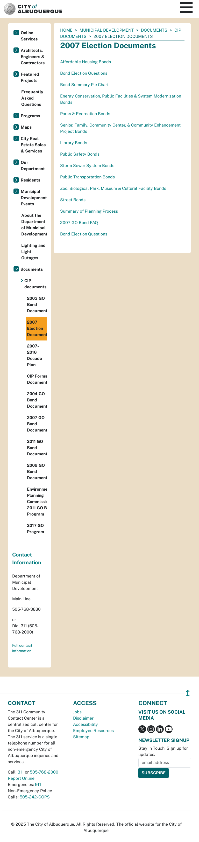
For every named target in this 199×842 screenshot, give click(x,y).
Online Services (29, 35)
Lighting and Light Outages (33, 251)
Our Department (33, 165)
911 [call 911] (38, 784)
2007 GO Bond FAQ (79, 222)
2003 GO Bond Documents (37, 304)
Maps (26, 127)
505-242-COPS (35, 797)
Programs (30, 115)
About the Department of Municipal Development (34, 224)
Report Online (21, 778)
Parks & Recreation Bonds (85, 113)
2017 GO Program (35, 528)
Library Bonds (73, 142)
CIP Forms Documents (37, 379)
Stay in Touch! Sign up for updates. (163, 751)
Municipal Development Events (34, 197)
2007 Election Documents (37, 328)
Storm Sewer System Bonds (87, 165)
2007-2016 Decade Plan (34, 355)
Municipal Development (107, 30)
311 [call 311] (21, 772)
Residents (30, 180)
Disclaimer (83, 718)
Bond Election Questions (83, 73)
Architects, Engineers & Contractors (33, 56)
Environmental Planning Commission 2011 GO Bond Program (37, 502)
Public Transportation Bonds (87, 177)
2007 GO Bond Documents (37, 424)
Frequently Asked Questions (32, 98)
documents (154, 30)
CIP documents (35, 283)
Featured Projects (30, 77)
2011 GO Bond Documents (37, 447)
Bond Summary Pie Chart (84, 84)
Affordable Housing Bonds (85, 61)
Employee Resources (93, 730)
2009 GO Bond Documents (37, 471)
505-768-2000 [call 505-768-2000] (44, 772)
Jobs (77, 711)
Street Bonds (73, 199)
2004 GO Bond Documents (37, 400)
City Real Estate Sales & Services (33, 145)
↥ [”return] (187, 693)
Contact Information (26, 559)
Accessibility (85, 724)
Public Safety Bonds (80, 154)
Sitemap (81, 736)
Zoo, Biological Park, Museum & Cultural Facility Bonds (113, 188)
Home (66, 30)
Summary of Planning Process (89, 211)
